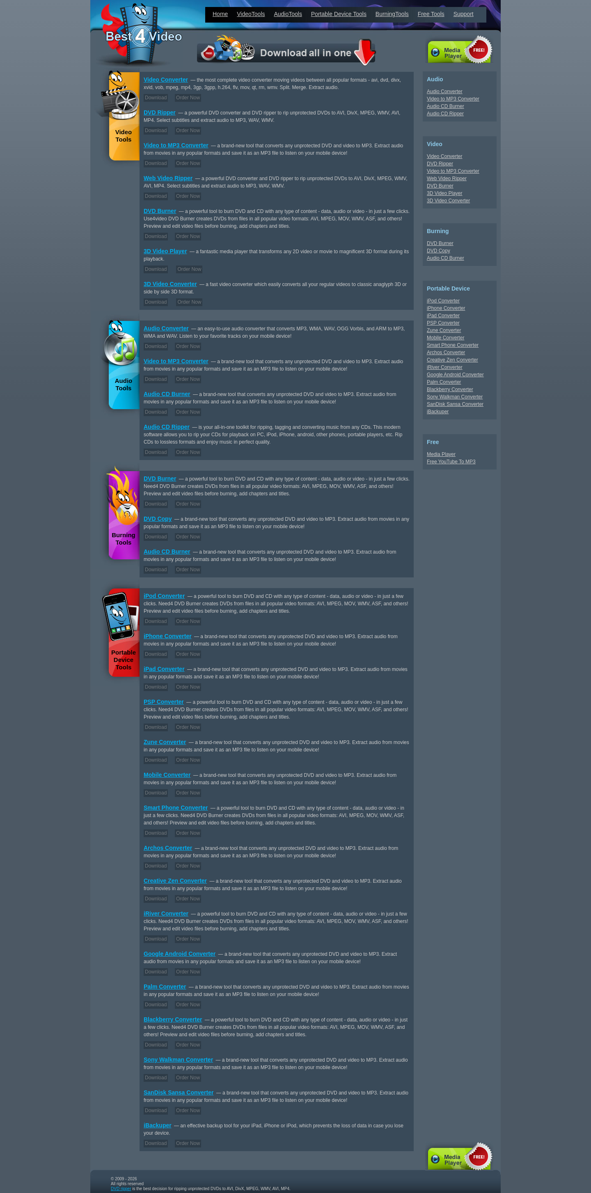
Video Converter (166, 79)
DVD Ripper (160, 112)
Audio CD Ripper (167, 427)
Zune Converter (165, 742)
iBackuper (158, 1125)
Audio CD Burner (167, 394)
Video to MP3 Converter (176, 145)
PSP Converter (164, 701)
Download (156, 98)
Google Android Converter (179, 953)
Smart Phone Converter (176, 807)
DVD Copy (158, 518)
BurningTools (392, 14)
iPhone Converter (168, 636)
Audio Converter (166, 328)
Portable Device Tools (339, 14)
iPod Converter (164, 596)
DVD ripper (121, 1188)
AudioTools (288, 14)
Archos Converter (168, 848)
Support (464, 14)
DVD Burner (160, 211)
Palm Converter (165, 986)
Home (220, 14)
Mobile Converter (167, 775)
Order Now (188, 98)
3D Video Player (165, 251)
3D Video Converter (170, 284)
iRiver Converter (166, 913)
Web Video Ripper (168, 178)
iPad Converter (164, 669)
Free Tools (431, 14)
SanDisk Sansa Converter (178, 1092)
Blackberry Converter (173, 1019)
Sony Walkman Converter (178, 1059)
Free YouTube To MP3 (451, 462)
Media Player (441, 454)
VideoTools (251, 14)
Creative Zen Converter (175, 880)
